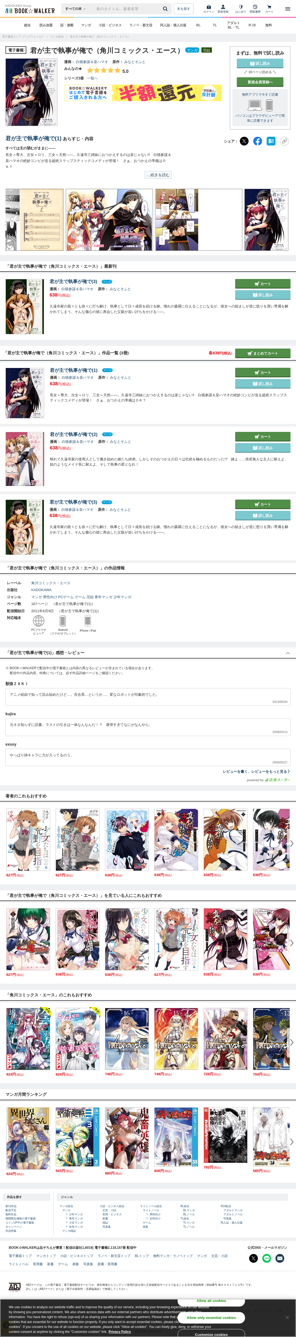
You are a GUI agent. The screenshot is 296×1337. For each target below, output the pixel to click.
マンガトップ (46, 1256)
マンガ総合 (66, 1206)
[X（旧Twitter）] (244, 141)
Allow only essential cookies (211, 1318)
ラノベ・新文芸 (140, 25)
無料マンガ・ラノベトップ (173, 1256)
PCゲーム (66, 597)
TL (215, 25)
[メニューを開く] (288, 9)
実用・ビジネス (112, 1214)
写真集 (107, 1226)
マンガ (86, 25)
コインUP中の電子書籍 (19, 1222)
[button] (15, 220)
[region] (148, 1318)
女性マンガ (76, 1226)
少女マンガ (76, 1222)
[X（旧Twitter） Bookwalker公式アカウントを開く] (253, 1258)
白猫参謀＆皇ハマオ (92, 62)
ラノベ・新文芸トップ (114, 1256)
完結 (90, 597)
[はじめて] (240, 8)
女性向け (155, 1218)
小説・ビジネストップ (76, 1256)
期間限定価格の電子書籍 (20, 1218)
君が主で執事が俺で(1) (33, 138)
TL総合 (184, 1218)
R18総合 (226, 1206)
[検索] (166, 9)
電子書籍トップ (20, 1256)
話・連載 (66, 25)
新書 (105, 1218)
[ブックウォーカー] (29, 9)
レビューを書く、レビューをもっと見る (257, 771)
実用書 (38, 1264)
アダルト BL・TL (233, 25)
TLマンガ (189, 1222)
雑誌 (105, 1222)
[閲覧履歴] (255, 8)
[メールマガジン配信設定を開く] (280, 1258)
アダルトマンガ (233, 1210)
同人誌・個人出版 (173, 25)
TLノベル (189, 1226)
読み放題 (46, 25)
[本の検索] (77, 9)
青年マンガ (103, 597)
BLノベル (189, 1214)
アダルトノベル (233, 1214)
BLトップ (142, 1256)
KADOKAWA (41, 590)
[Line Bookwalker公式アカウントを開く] (267, 1258)
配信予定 (10, 1210)
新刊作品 (10, 1206)
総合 (27, 25)
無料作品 (10, 1214)
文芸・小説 (109, 1210)
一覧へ (92, 78)
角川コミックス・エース (50, 583)
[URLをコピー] (284, 141)
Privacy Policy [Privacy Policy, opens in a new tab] (120, 1332)
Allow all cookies (211, 1301)
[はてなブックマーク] (271, 141)
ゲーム (80, 597)
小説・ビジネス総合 (112, 1206)
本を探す (183, 9)
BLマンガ (189, 1210)
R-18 (252, 25)
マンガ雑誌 (69, 1230)
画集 (145, 1226)
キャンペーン (13, 1226)
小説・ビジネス (110, 25)
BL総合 (184, 1206)
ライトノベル (151, 1210)
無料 (268, 25)
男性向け (50, 597)
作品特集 (10, 1230)
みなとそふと (135, 62)
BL (198, 25)
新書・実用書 (107, 1264)
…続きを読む (158, 175)
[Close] (287, 1318)
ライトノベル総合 (151, 1206)
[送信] (166, 9)
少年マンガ (122, 597)
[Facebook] (258, 141)
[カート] (269, 8)
